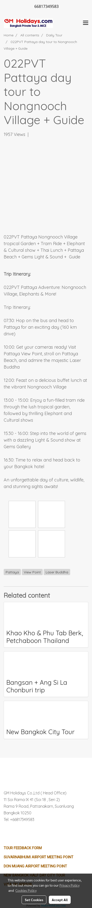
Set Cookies (34, 899)
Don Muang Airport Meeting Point (35, 866)
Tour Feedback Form (23, 848)
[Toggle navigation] (85, 23)
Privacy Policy (69, 885)
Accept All (60, 899)
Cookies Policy (26, 890)
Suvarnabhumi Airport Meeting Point (38, 857)
